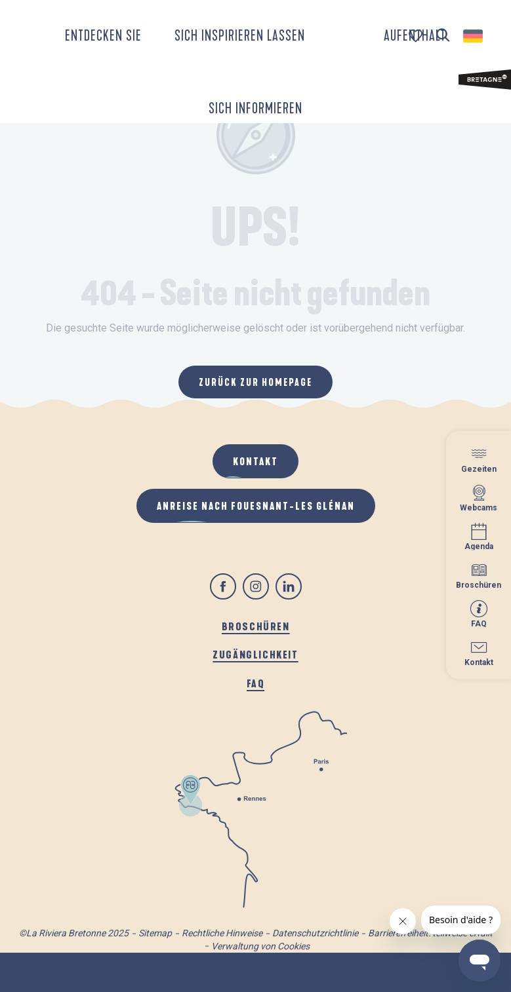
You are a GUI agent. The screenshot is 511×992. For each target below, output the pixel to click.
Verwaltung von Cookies (260, 946)
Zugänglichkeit (255, 654)
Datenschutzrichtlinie (315, 933)
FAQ (256, 683)
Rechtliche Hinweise (222, 933)
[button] (443, 35)
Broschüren (256, 626)
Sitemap (155, 933)
